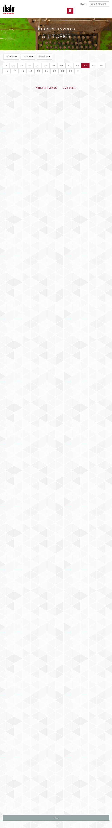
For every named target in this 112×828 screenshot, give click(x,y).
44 (93, 65)
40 (61, 65)
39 (53, 65)
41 (69, 65)
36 (29, 65)
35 (21, 65)
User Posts (69, 87)
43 (85, 65)
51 (46, 71)
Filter (44, 56)
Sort (28, 56)
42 (77, 65)
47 (14, 71)
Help (82, 4)
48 (22, 71)
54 (70, 71)
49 (30, 71)
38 (45, 65)
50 (38, 71)
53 (62, 71)
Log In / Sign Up (99, 4)
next (56, 817)
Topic (11, 56)
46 (6, 71)
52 (54, 71)
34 (13, 65)
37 (37, 65)
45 (101, 65)
